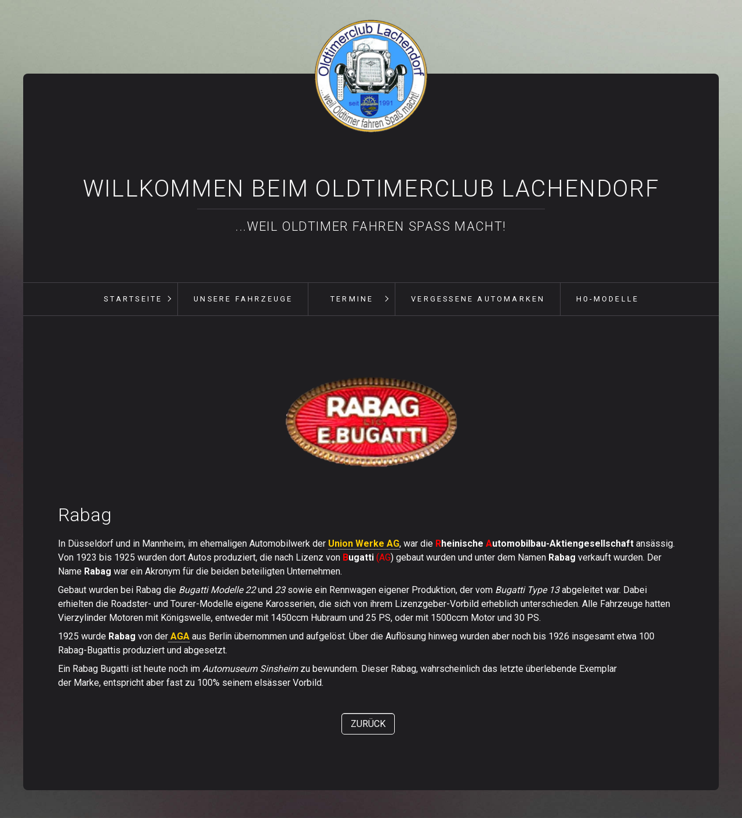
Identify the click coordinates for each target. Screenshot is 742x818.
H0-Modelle (607, 299)
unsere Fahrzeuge (243, 299)
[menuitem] (132, 299)
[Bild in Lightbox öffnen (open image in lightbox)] (371, 423)
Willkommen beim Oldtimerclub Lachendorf (371, 188)
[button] (368, 724)
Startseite (133, 299)
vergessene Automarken (478, 299)
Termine (351, 299)
